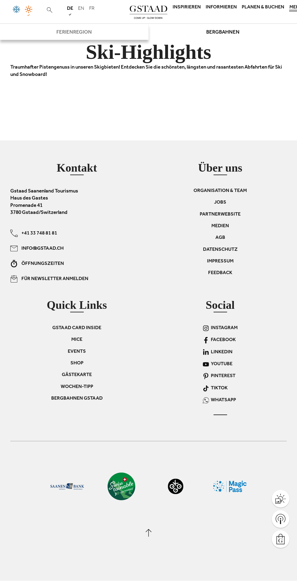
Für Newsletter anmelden (49, 279)
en (81, 9)
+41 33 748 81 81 (33, 233)
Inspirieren (187, 7)
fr (92, 9)
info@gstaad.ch (37, 248)
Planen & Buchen (263, 7)
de (70, 11)
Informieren (221, 7)
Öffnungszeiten (37, 263)
